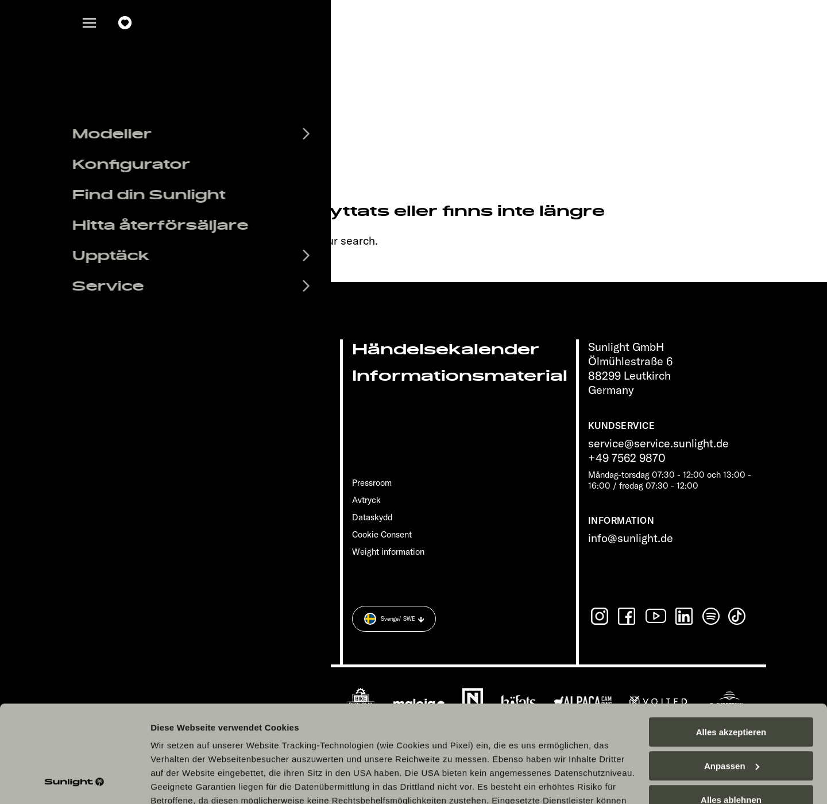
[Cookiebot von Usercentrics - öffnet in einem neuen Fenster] (74, 781)
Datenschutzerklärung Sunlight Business (344, 737)
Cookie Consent (382, 534)
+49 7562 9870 (627, 457)
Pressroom (372, 482)
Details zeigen (179, 781)
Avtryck (366, 499)
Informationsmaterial (459, 375)
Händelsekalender (445, 349)
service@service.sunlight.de (658, 443)
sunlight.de (219, 240)
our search (348, 240)
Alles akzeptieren (731, 641)
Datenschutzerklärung (198, 737)
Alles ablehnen (731, 709)
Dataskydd (372, 517)
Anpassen (731, 675)
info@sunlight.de (630, 538)
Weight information (388, 551)
